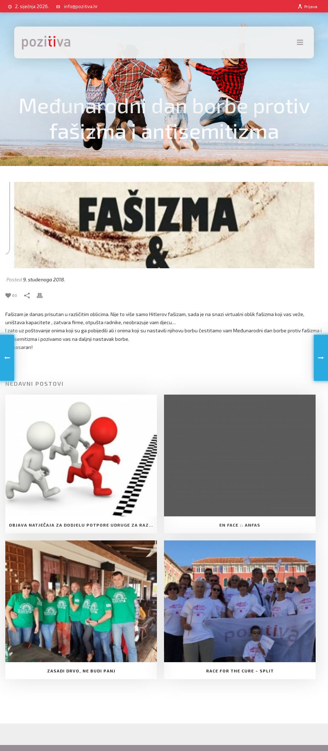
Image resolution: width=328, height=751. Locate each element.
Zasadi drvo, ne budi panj (81, 670)
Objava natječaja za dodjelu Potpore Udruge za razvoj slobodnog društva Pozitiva (83, 524)
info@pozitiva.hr (81, 6)
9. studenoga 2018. (44, 279)
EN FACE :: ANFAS (239, 524)
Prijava (307, 6)
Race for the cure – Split (240, 670)
